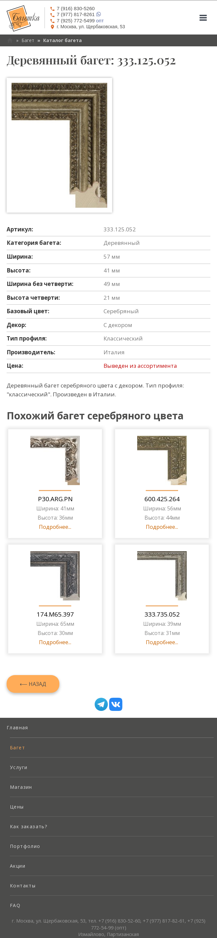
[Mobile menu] (203, 18)
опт (77, 20)
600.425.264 (162, 499)
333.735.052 (162, 614)
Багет (27, 40)
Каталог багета (62, 40)
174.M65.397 (55, 614)
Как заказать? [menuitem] (28, 826)
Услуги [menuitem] (18, 767)
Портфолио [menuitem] (25, 846)
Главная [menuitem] (17, 727)
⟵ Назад (33, 684)
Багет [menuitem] (17, 747)
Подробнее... (55, 526)
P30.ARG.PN (55, 499)
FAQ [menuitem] (15, 905)
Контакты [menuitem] (23, 885)
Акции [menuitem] (17, 866)
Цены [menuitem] (17, 807)
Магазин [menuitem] (21, 787)
